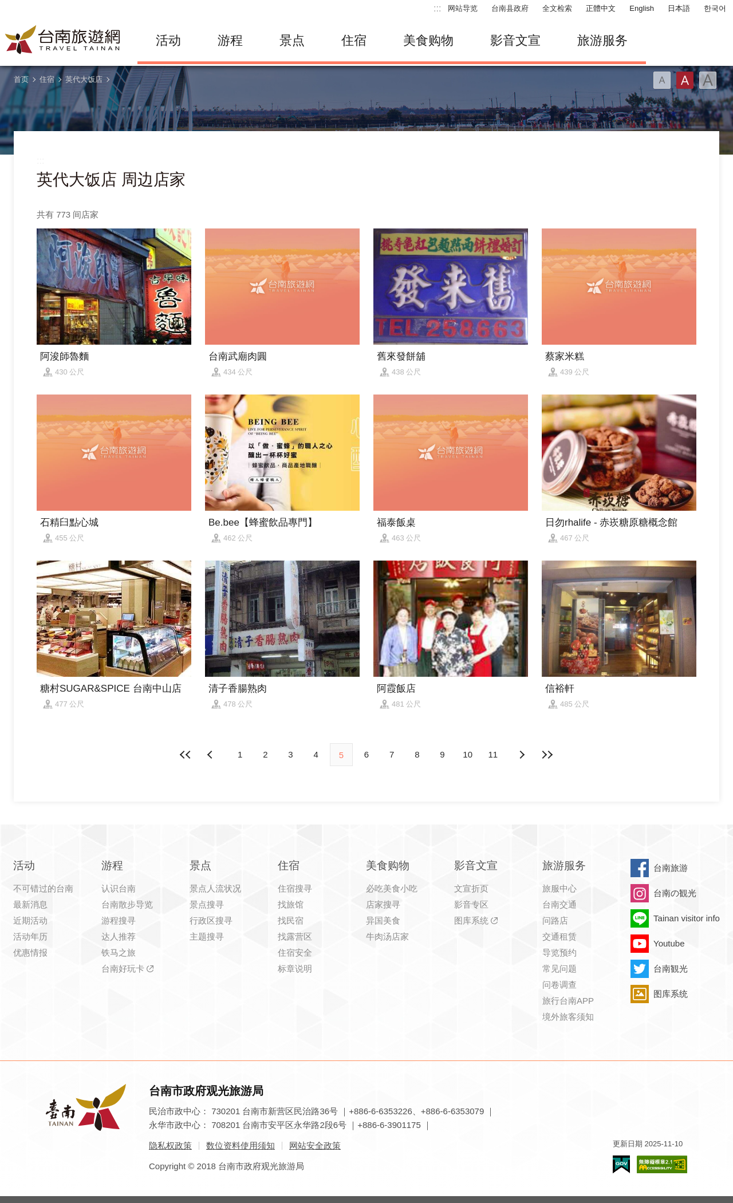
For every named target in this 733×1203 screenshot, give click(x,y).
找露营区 (295, 936)
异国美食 (383, 920)
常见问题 (559, 968)
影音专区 (471, 904)
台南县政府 (510, 8)
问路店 (555, 920)
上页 (521, 754)
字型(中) (684, 80)
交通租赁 (559, 936)
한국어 (715, 8)
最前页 (186, 754)
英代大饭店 (84, 79)
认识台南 (118, 888)
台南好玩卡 (122, 968)
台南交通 (559, 904)
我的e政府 (621, 1164)
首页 (21, 79)
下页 (211, 754)
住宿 (353, 40)
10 (467, 754)
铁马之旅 (118, 952)
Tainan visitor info (686, 918)
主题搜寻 (207, 936)
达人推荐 (118, 936)
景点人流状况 (215, 888)
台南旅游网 (63, 40)
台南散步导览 (127, 904)
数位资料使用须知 (240, 1145)
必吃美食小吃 (391, 888)
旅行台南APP (568, 1000)
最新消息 (30, 904)
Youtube (669, 943)
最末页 (546, 754)
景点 (292, 40)
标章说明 (295, 968)
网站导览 (463, 8)
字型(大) (707, 80)
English (641, 8)
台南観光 (670, 968)
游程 (230, 40)
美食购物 (428, 40)
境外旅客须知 (568, 1016)
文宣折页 (471, 888)
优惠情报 (30, 952)
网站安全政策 (315, 1145)
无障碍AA (662, 1164)
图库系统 (471, 920)
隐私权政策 (170, 1145)
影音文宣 (515, 40)
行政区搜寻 (211, 920)
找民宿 (291, 920)
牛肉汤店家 (387, 936)
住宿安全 (295, 952)
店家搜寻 (383, 904)
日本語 (679, 8)
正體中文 (601, 8)
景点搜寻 (207, 904)
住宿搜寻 (295, 888)
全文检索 (557, 8)
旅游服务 (602, 40)
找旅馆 (291, 904)
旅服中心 (559, 888)
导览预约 (559, 952)
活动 (168, 40)
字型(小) (662, 80)
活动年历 (30, 936)
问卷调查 (559, 984)
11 (493, 754)
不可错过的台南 (43, 888)
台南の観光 (674, 893)
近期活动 (30, 920)
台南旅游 (670, 868)
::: (437, 8)
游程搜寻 (118, 920)
